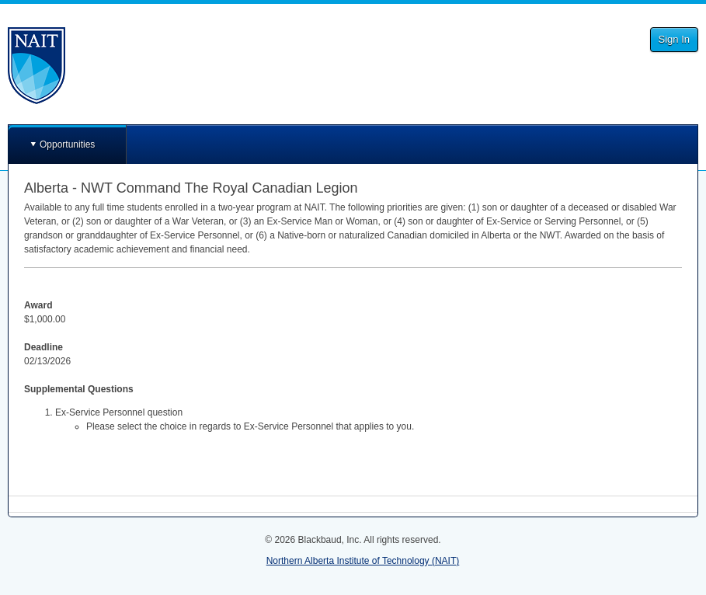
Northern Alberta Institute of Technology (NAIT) (363, 560)
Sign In (674, 39)
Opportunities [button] (67, 144)
